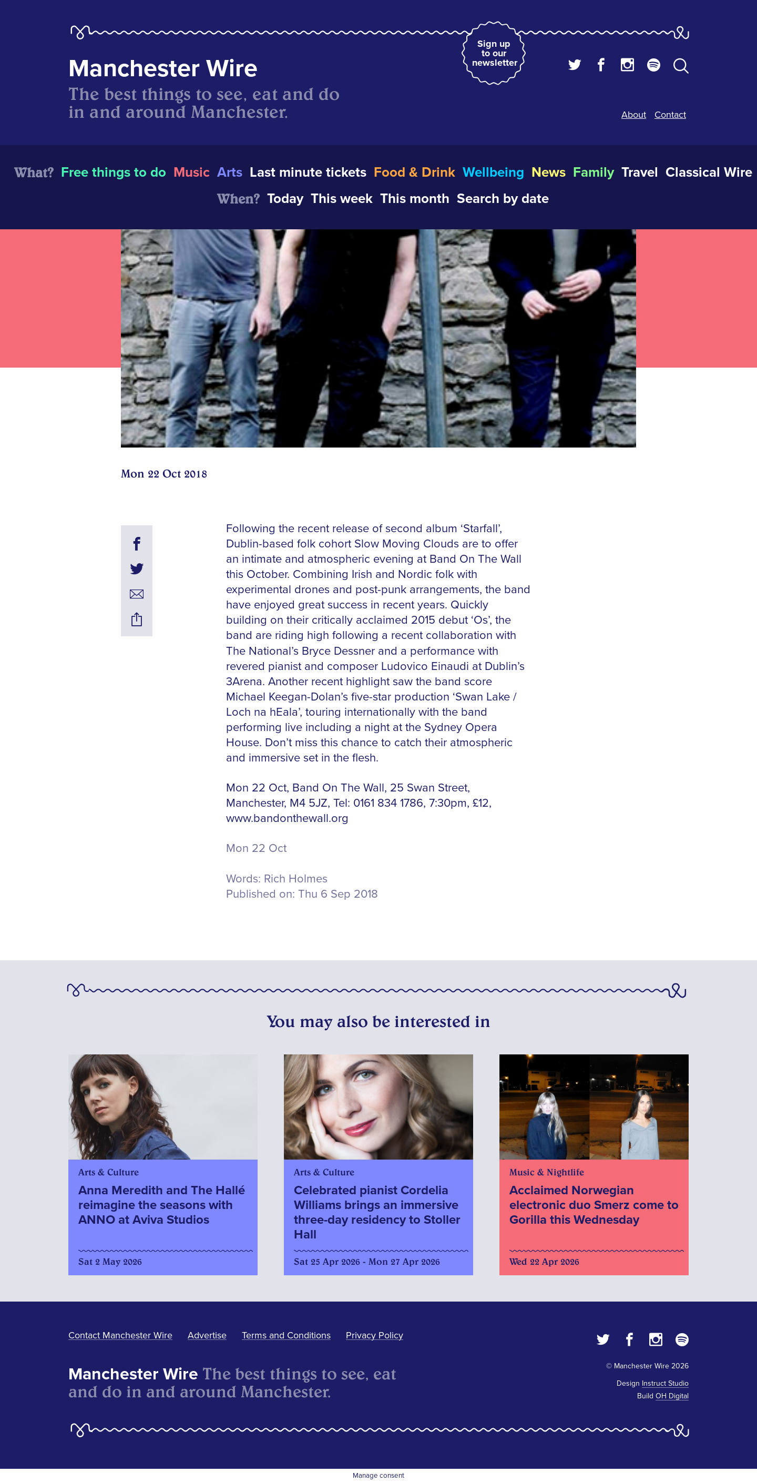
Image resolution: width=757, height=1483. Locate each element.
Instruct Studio (665, 1383)
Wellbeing (493, 172)
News (548, 172)
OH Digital (672, 1395)
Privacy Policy (374, 1335)
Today (285, 198)
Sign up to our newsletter (494, 53)
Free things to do (113, 172)
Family (593, 172)
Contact (670, 114)
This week (342, 198)
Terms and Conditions (286, 1335)
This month (414, 198)
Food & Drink (414, 172)
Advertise (207, 1335)
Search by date (503, 198)
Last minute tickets (308, 172)
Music (191, 172)
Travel (639, 172)
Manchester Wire (163, 69)
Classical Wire (709, 172)
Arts (229, 172)
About (633, 114)
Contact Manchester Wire (120, 1335)
